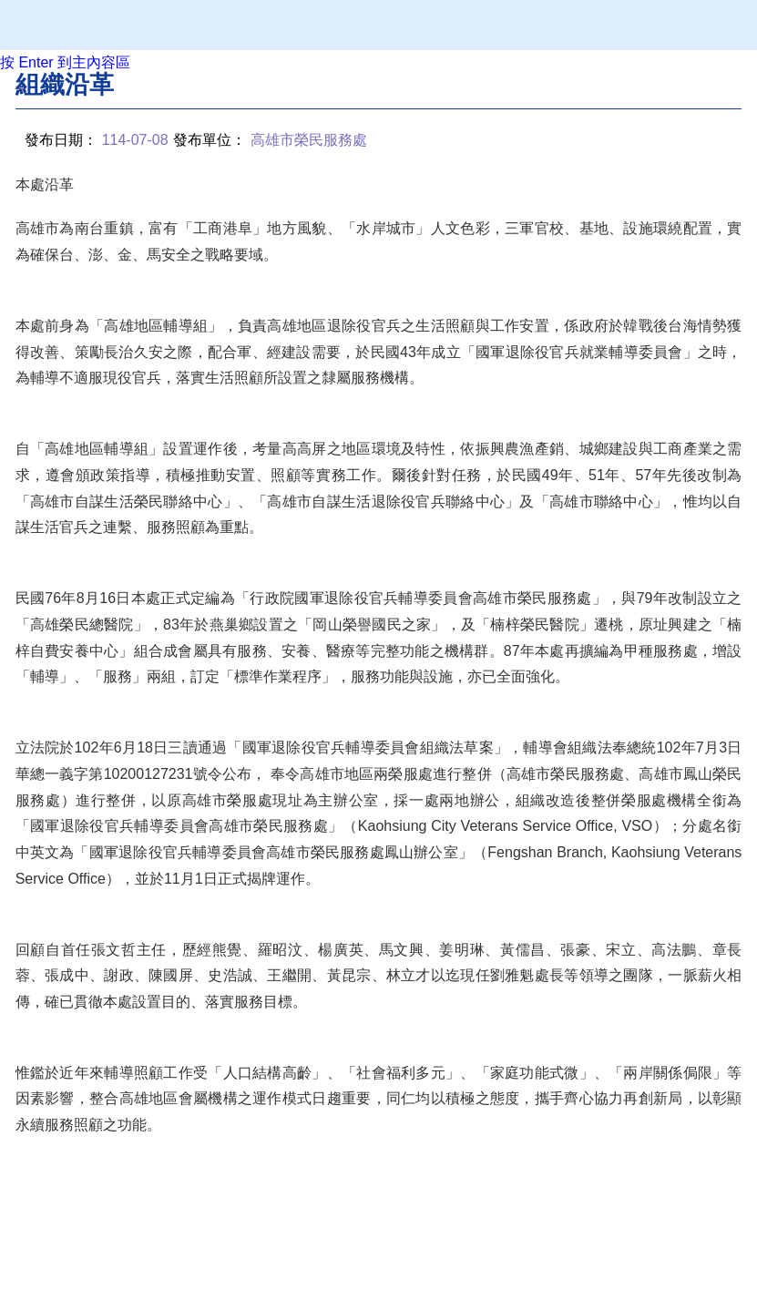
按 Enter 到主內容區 (65, 62)
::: (20, 83)
